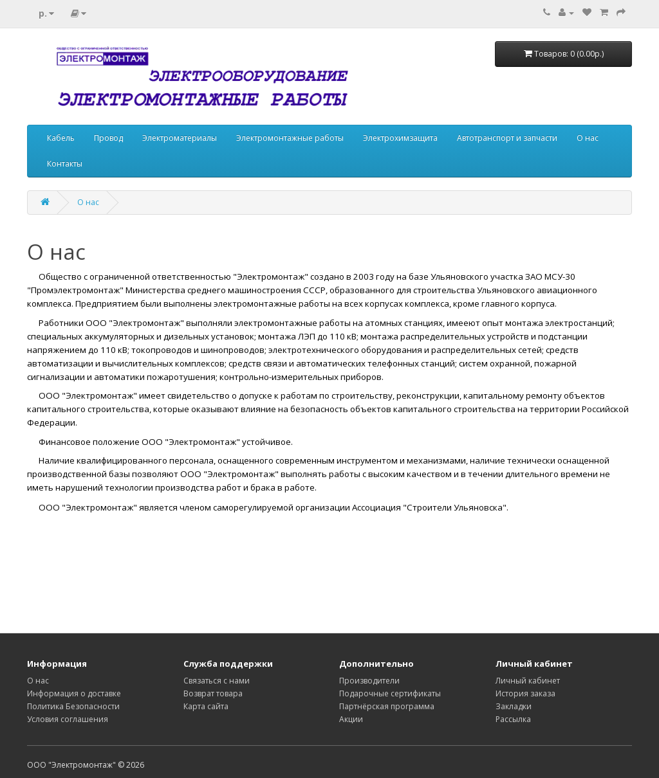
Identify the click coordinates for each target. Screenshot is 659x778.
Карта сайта (205, 706)
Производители (369, 680)
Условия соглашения (67, 719)
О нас (588, 137)
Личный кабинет (528, 680)
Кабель (61, 137)
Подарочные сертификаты (390, 693)
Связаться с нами (216, 680)
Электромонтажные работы (290, 137)
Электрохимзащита (400, 137)
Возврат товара (213, 693)
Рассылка (513, 719)
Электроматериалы (179, 137)
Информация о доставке (74, 693)
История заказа (525, 693)
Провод (108, 137)
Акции (351, 719)
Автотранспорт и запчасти (507, 137)
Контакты (64, 163)
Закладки (514, 706)
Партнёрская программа (386, 706)
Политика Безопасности (73, 706)
